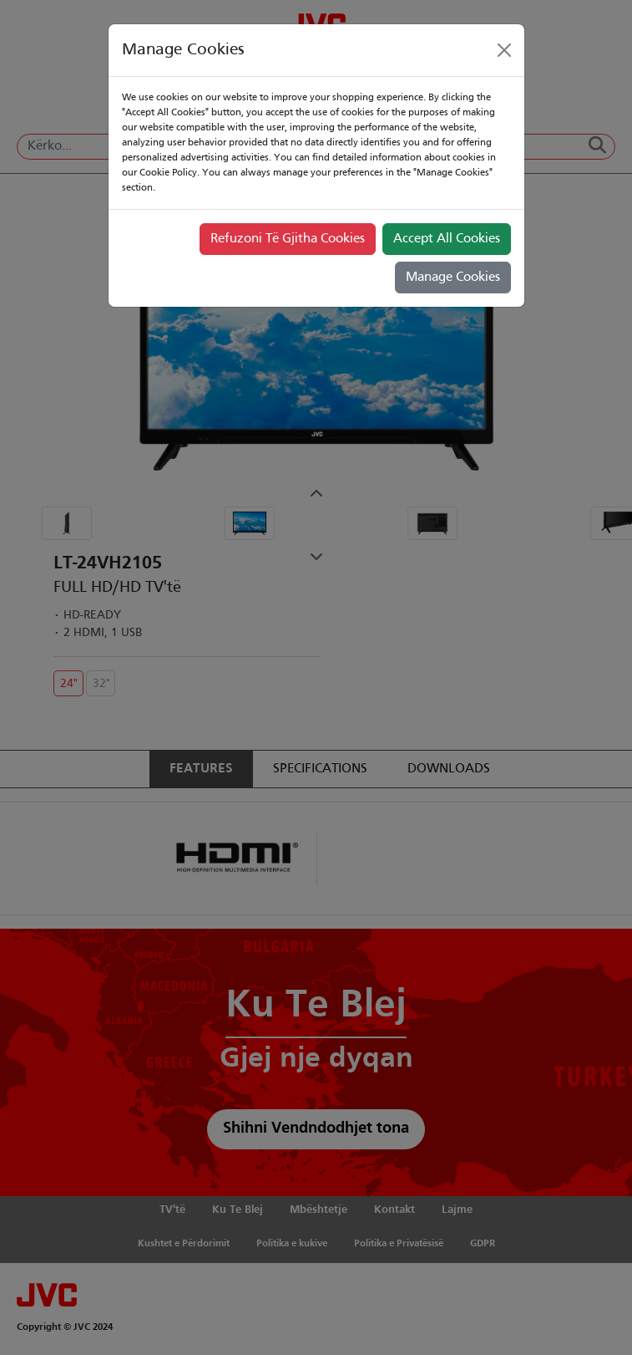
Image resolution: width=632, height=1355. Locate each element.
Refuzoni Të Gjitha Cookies (287, 239)
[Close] (504, 50)
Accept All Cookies (446, 239)
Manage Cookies (453, 277)
